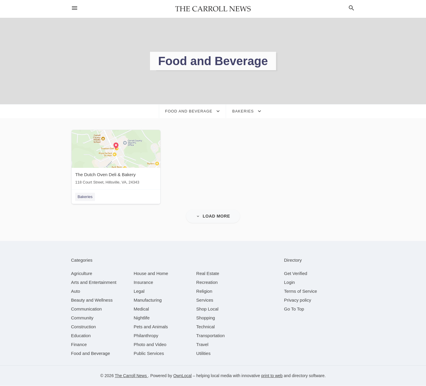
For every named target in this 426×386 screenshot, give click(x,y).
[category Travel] (202, 344)
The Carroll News (131, 376)
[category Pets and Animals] (151, 326)
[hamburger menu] (74, 8)
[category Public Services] (149, 353)
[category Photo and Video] (150, 344)
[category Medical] (141, 309)
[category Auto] (75, 291)
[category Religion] (204, 291)
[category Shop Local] (207, 309)
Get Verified (295, 273)
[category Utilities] (203, 353)
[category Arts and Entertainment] (93, 282)
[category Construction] (83, 326)
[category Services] (204, 300)
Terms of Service (300, 291)
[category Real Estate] (207, 273)
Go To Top (294, 309)
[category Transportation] (210, 335)
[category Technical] (205, 326)
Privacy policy (297, 300)
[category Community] (82, 318)
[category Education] (81, 335)
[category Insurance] (143, 282)
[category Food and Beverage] (90, 353)
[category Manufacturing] (148, 300)
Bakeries (84, 196)
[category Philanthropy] (146, 335)
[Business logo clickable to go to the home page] (213, 9)
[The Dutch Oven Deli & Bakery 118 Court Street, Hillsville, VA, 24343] (115, 158)
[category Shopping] (205, 318)
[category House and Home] (151, 273)
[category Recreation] (207, 282)
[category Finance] (79, 344)
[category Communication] (86, 309)
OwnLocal (182, 376)
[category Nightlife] (142, 318)
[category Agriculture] (81, 273)
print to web (272, 376)
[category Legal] (139, 291)
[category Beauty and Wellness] (92, 300)
